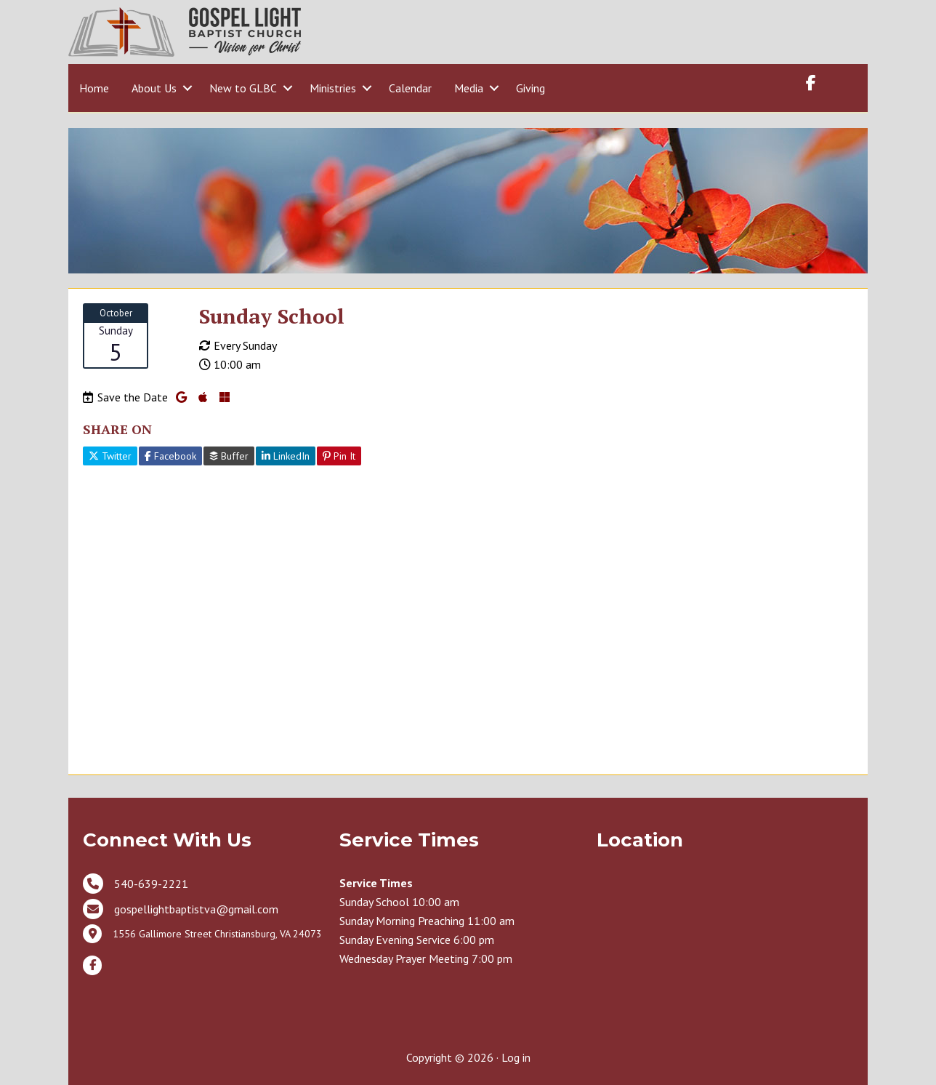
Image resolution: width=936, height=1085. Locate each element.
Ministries (333, 88)
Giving (530, 88)
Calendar (410, 88)
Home (94, 88)
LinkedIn (286, 456)
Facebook (170, 456)
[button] (187, 88)
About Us (154, 88)
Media (468, 88)
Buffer (229, 456)
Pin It (339, 456)
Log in (515, 1057)
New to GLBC (243, 88)
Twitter (110, 456)
